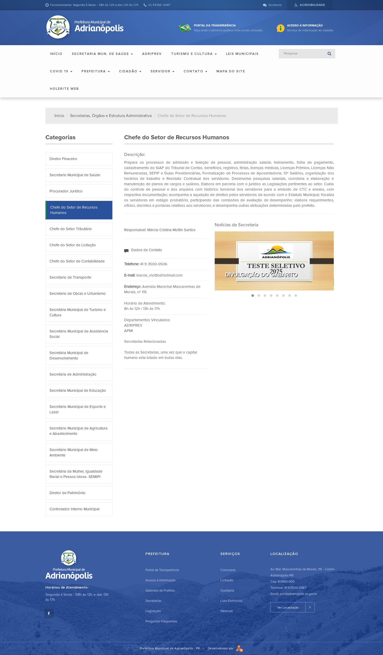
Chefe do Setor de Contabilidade (77, 261)
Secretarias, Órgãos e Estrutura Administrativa (111, 115)
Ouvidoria (227, 591)
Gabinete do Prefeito (160, 591)
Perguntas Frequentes (161, 621)
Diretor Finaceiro (63, 159)
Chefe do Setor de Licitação (73, 245)
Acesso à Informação (160, 580)
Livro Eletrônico (231, 601)
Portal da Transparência (162, 570)
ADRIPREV (152, 54)
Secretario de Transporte (70, 277)
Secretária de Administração (73, 374)
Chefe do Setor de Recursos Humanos (73, 210)
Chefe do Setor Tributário (71, 229)
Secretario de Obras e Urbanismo (78, 293)
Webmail (226, 611)
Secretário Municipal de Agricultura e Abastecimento (78, 431)
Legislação (153, 611)
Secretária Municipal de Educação (78, 390)
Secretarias (153, 601)
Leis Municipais (242, 54)
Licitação (226, 580)
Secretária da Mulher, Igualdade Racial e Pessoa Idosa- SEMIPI (76, 474)
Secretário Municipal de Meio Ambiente (74, 452)
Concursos (227, 570)
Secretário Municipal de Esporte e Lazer (78, 409)
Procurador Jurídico (66, 191)
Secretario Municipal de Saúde (75, 175)
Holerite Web (64, 89)
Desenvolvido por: (225, 648)
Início (56, 54)
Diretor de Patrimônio (67, 493)
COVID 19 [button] (61, 71)
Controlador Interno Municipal (74, 509)
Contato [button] (195, 71)
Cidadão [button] (130, 71)
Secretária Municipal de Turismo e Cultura (78, 312)
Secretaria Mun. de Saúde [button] (102, 54)
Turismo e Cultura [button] (194, 54)
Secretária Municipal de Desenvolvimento (69, 355)
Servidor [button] (162, 71)
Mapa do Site (231, 71)
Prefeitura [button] (96, 71)
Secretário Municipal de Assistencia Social (79, 334)
